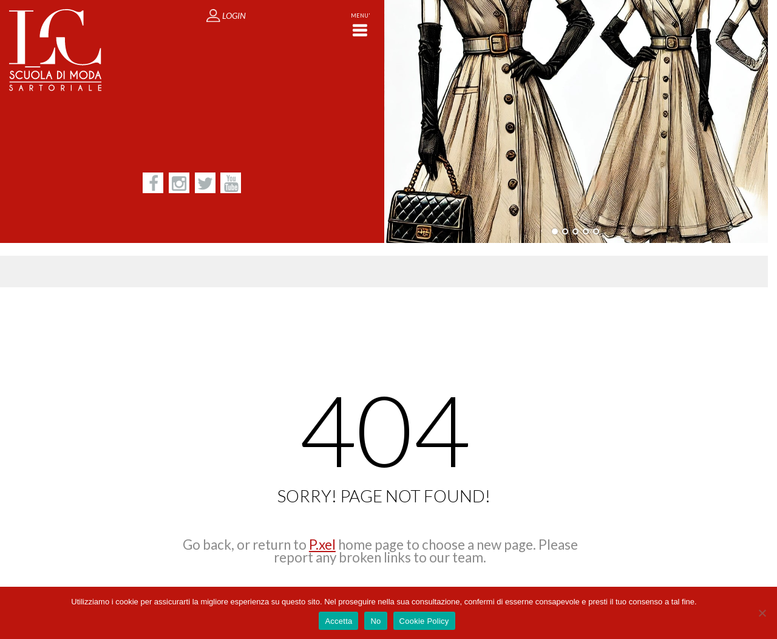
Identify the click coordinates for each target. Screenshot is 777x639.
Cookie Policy (424, 621)
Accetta (338, 621)
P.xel (322, 544)
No (375, 621)
